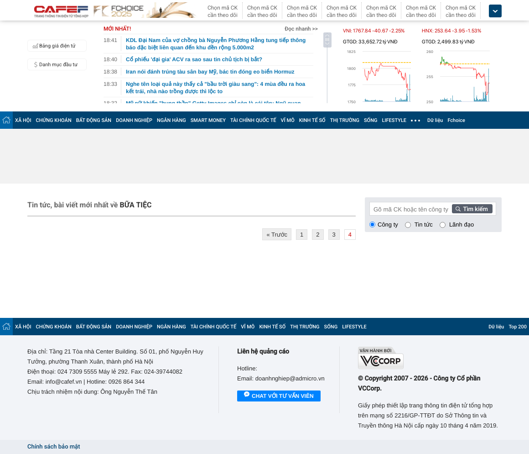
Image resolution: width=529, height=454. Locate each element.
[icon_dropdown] (495, 11)
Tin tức (424, 224)
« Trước (276, 234)
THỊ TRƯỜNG (344, 120)
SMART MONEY (208, 120)
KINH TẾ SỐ (312, 120)
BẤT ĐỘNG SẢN (93, 120)
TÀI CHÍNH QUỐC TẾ (253, 120)
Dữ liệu (435, 120)
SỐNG (371, 120)
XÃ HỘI (23, 120)
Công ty (388, 224)
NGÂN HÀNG (171, 120)
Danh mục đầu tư (54, 64)
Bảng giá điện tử (53, 45)
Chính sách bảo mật (53, 446)
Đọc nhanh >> (301, 29)
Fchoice (456, 120)
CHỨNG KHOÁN (54, 120)
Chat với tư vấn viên (279, 396)
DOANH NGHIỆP (134, 120)
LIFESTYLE (394, 120)
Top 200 (517, 327)
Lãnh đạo (461, 224)
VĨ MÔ (288, 120)
